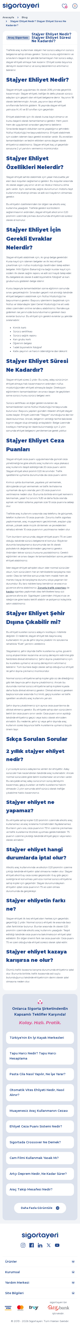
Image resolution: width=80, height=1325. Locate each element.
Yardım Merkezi (17, 1283)
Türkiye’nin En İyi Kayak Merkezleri (37, 1038)
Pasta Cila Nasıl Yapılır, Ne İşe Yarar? (37, 1074)
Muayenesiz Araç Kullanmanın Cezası (39, 1111)
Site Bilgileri (14, 1293)
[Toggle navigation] (74, 6)
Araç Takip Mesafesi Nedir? (31, 1189)
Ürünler (11, 1262)
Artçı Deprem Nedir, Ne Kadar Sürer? (38, 1174)
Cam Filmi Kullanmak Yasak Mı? (34, 1158)
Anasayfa (8, 17)
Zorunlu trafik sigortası (52, 587)
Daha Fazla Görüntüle (40, 1208)
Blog (25, 17)
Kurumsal (12, 1272)
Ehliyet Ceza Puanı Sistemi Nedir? (36, 1126)
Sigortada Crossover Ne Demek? (35, 1142)
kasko (10, 591)
